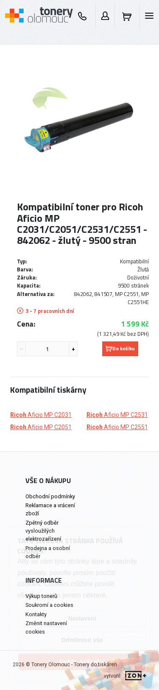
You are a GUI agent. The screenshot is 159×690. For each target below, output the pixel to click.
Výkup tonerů (41, 596)
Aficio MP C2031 (41, 414)
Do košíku (120, 348)
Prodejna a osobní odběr (47, 552)
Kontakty (36, 614)
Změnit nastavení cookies (46, 627)
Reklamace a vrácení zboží (50, 509)
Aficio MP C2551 (117, 427)
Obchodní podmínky (50, 496)
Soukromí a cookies (49, 605)
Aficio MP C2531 (117, 414)
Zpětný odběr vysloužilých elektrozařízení (43, 531)
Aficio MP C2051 (41, 427)
